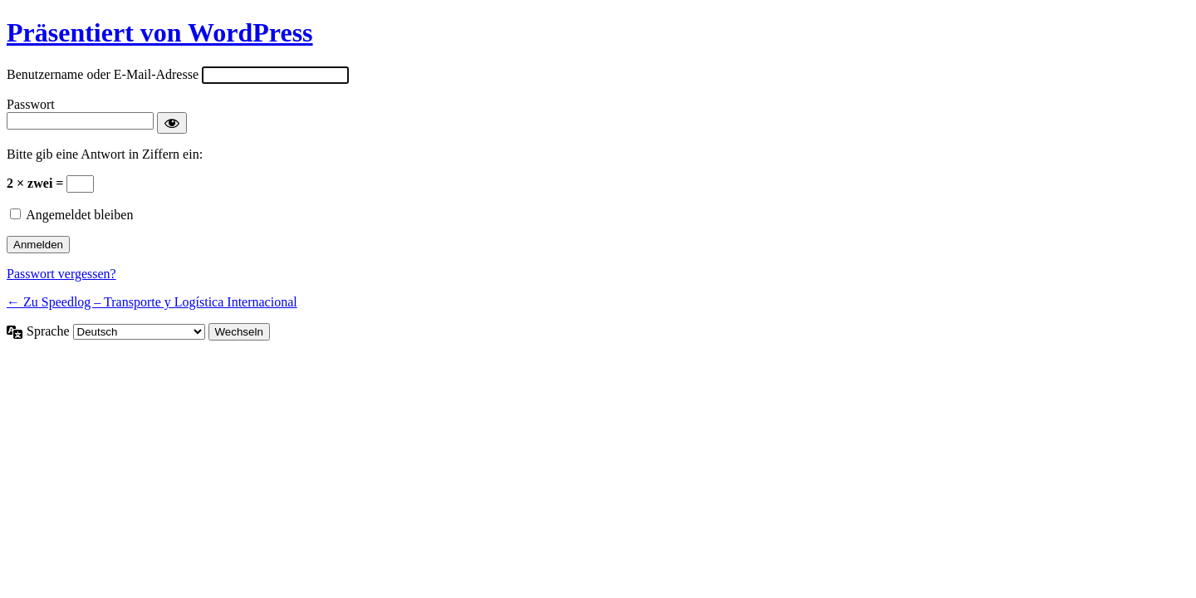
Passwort (31, 104)
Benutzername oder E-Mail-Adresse (103, 74)
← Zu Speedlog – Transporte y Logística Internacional (152, 302)
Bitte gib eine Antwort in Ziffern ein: (105, 154)
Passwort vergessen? (61, 274)
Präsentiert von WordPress (160, 32)
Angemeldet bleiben (79, 215)
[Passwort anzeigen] (172, 123)
